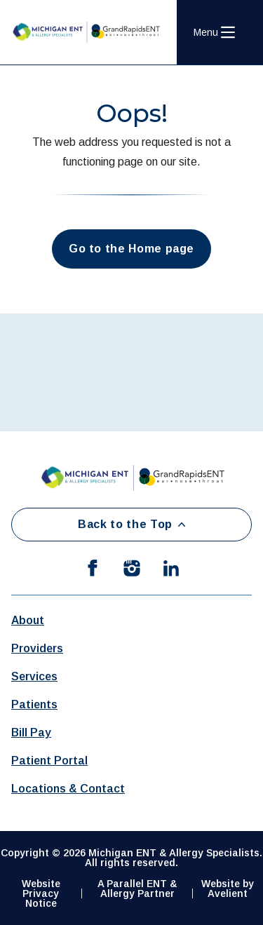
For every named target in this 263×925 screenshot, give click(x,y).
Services (34, 676)
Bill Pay (31, 732)
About (27, 620)
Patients (34, 704)
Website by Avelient (227, 888)
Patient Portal (49, 761)
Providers (37, 648)
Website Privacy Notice (41, 893)
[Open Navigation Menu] (214, 32)
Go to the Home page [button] (131, 249)
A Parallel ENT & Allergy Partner (137, 888)
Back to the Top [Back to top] (131, 524)
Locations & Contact (68, 789)
